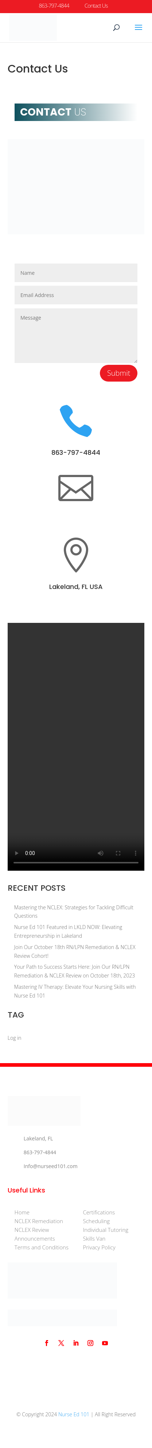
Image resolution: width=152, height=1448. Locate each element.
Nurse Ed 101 (73, 1414)
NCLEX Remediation (39, 1221)
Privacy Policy (99, 1247)
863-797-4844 (75, 452)
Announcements (35, 1238)
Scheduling (96, 1221)
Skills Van (94, 1238)
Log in (15, 1037)
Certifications (99, 1212)
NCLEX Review (32, 1229)
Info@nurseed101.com (51, 1166)
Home (22, 1212)
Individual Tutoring (105, 1229)
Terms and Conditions (42, 1247)
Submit (118, 373)
